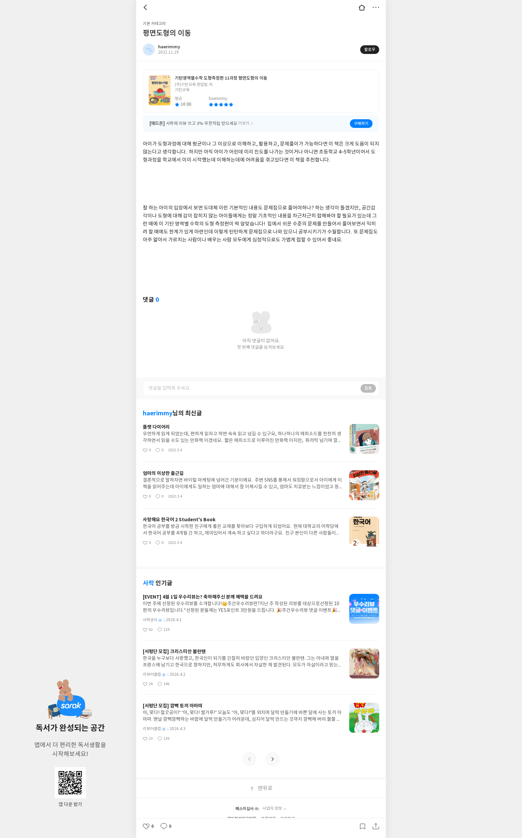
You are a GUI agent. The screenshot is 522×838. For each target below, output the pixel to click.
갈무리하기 (362, 826)
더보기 (376, 7)
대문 (362, 7)
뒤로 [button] (146, 7)
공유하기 (376, 826)
